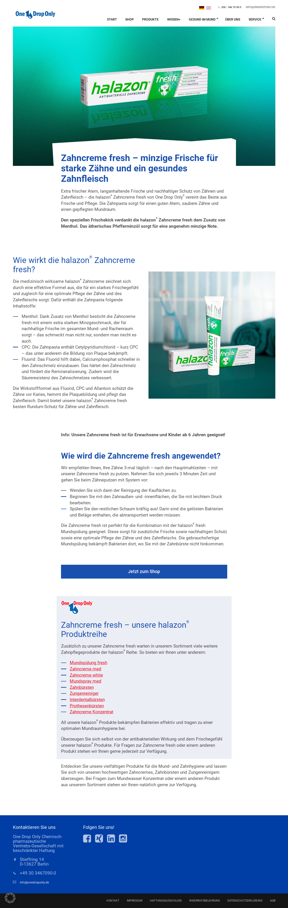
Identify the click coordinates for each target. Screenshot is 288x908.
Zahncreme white (86, 675)
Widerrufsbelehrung (204, 900)
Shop (129, 19)
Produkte (150, 19)
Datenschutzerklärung (244, 900)
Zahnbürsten (82, 687)
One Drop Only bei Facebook (89, 838)
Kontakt (113, 900)
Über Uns (232, 19)
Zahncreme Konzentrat (91, 711)
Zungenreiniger (84, 693)
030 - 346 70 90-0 (231, 7)
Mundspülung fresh (88, 662)
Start (112, 19)
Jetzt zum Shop (144, 571)
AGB (272, 900)
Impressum (134, 900)
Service (255, 19)
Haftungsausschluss (166, 900)
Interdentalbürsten (87, 699)
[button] (10, 898)
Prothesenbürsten (87, 705)
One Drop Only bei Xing (101, 838)
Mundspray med (85, 681)
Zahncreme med (85, 669)
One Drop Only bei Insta (123, 838)
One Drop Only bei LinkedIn (113, 838)
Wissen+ (173, 19)
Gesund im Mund (202, 19)
